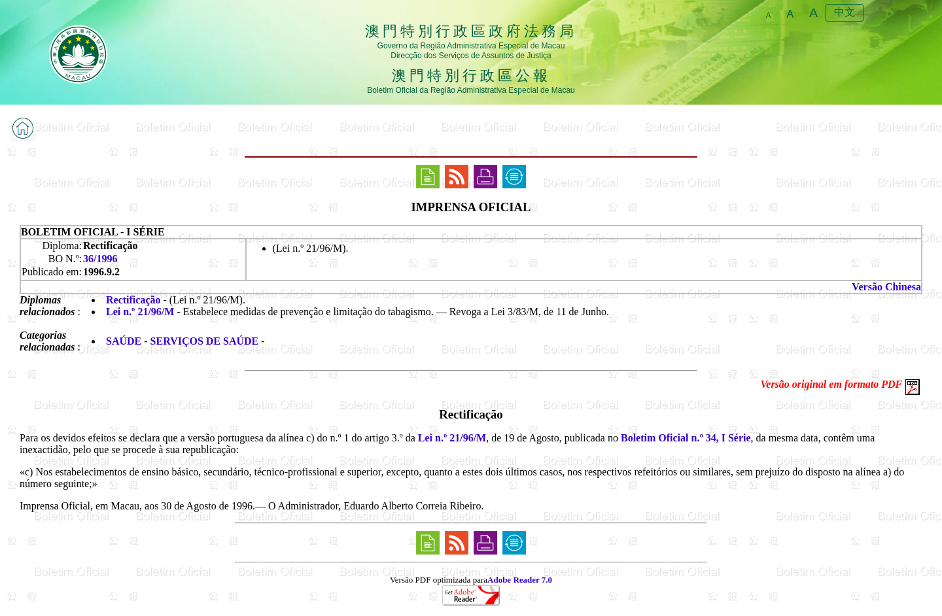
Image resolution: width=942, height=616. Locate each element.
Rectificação (133, 299)
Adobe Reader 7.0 (519, 580)
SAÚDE (123, 341)
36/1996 (100, 258)
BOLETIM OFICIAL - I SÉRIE (93, 231)
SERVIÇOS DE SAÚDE (204, 341)
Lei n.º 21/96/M (140, 311)
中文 (844, 12)
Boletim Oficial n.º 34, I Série (686, 437)
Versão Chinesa (886, 286)
